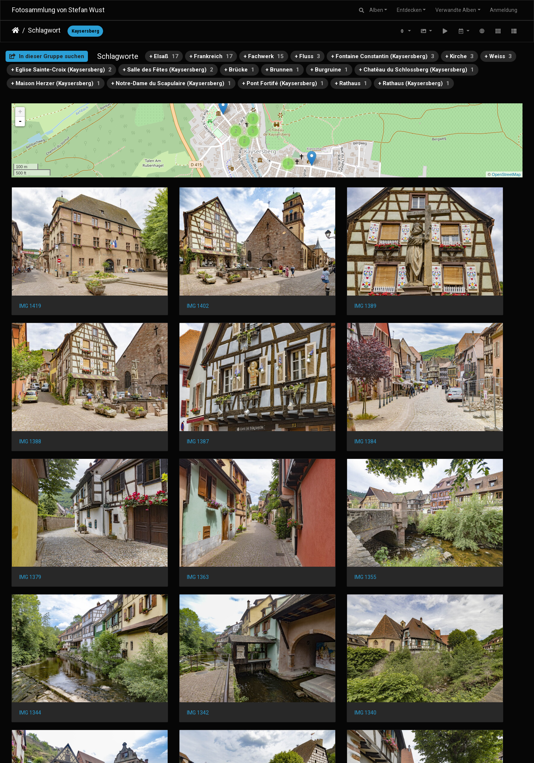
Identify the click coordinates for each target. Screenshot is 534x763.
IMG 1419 (30, 280)
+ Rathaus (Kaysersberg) (413, 83)
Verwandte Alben (455, 10)
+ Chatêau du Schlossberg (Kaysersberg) (416, 69)
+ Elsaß (163, 56)
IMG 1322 (161, 610)
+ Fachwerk (264, 56)
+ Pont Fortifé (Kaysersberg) (283, 83)
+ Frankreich (211, 56)
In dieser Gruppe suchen (46, 56)
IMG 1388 (422, 280)
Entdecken (409, 10)
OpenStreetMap (506, 174)
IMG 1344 (161, 500)
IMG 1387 (30, 390)
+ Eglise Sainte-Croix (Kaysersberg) (61, 69)
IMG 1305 (422, 610)
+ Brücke (239, 69)
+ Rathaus (351, 83)
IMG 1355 (30, 500)
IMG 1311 (291, 610)
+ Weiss (498, 56)
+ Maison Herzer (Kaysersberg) (55, 83)
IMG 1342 (291, 500)
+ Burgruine (329, 69)
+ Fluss (307, 56)
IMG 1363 (422, 390)
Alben (376, 10)
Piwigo (281, 748)
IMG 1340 (422, 500)
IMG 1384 (161, 390)
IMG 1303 (30, 720)
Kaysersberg (85, 31)
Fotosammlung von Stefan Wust (58, 10)
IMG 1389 (291, 280)
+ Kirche (459, 56)
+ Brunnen (282, 69)
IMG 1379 (291, 390)
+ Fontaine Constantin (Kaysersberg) (382, 56)
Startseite (15, 30)
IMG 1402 (161, 280)
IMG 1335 (30, 610)
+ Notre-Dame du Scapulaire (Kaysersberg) (171, 83)
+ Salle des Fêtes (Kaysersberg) (168, 69)
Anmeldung (503, 10)
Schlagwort (44, 30)
